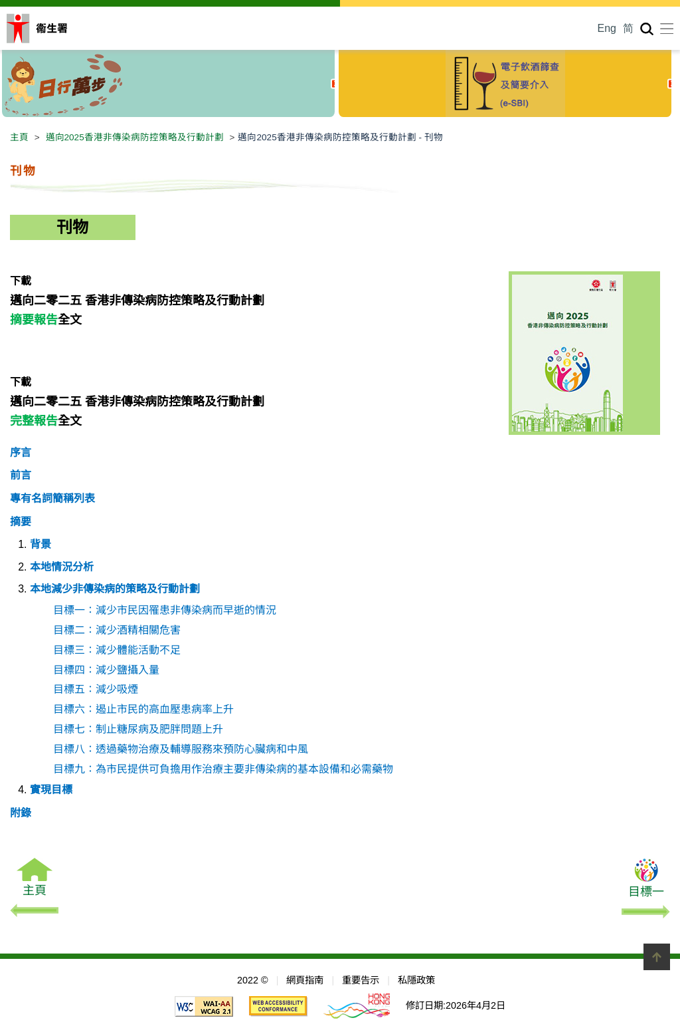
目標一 (646, 890)
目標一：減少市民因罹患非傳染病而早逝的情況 (164, 610)
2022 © (252, 980)
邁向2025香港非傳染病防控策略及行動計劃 (135, 137)
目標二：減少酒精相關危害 (117, 630)
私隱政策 (416, 980)
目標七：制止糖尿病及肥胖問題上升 (138, 729)
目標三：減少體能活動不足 (117, 650)
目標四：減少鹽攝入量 (106, 670)
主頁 (19, 137)
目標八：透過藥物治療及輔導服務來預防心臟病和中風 (180, 749)
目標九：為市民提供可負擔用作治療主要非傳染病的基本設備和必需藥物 (223, 769)
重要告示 (360, 980)
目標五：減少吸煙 (95, 689)
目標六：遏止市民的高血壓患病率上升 (143, 709)
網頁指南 (304, 980)
